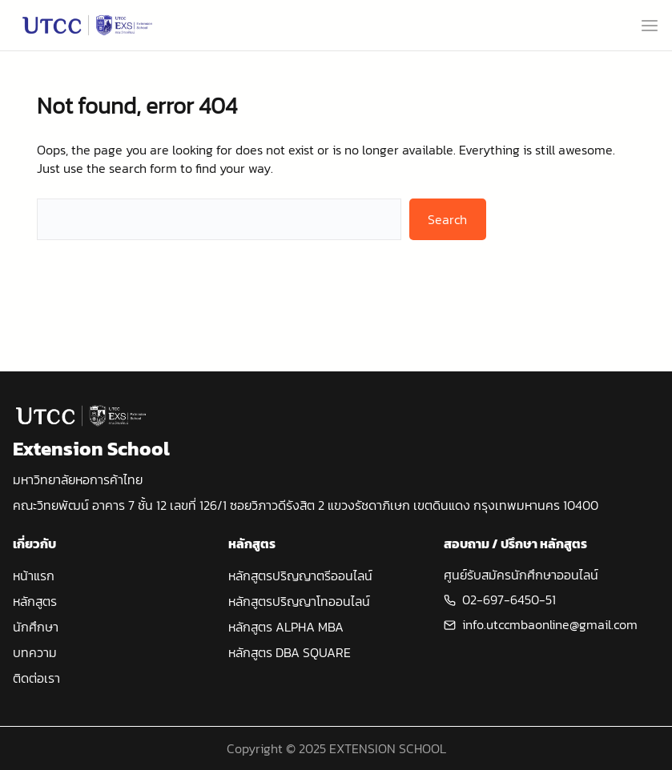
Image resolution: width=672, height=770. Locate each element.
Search (447, 219)
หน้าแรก (33, 575)
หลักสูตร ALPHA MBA (286, 626)
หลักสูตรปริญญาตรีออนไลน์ (300, 575)
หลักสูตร (35, 601)
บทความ (35, 652)
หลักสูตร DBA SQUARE (289, 652)
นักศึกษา (35, 626)
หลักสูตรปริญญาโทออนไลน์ (299, 601)
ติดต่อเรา (36, 678)
